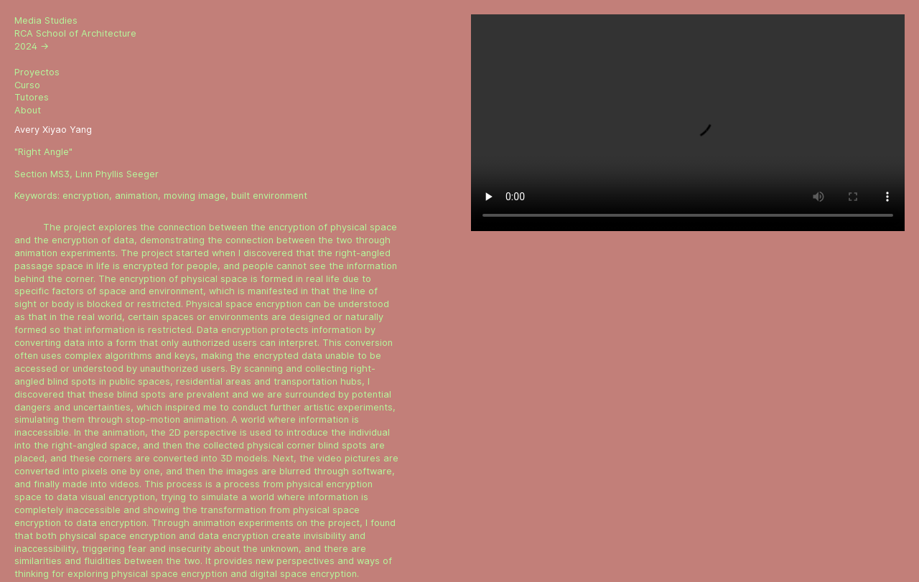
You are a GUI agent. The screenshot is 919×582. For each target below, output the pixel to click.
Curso (27, 85)
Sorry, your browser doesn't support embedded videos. (688, 122)
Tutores (31, 97)
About (27, 110)
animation (136, 195)
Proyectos (37, 72)
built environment (269, 195)
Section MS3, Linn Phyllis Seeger (86, 174)
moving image (194, 195)
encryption (85, 195)
